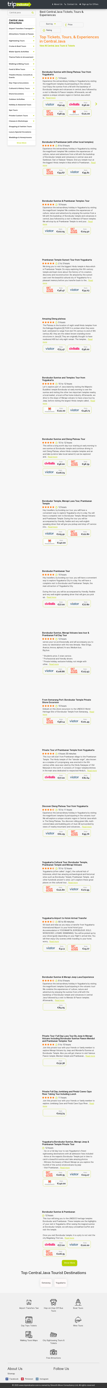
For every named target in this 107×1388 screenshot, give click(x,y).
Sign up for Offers (88, 4)
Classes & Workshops (18, 121)
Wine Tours (78, 1321)
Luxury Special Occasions (20, 132)
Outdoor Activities (17, 99)
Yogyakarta (60, 1283)
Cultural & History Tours (19, 88)
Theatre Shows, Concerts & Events (20, 76)
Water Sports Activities (19, 51)
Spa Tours (13, 110)
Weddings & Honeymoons (20, 137)
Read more (50, 98)
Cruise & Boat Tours (17, 46)
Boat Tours (78, 1304)
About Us (57, 4)
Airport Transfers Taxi (29, 1304)
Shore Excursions (16, 94)
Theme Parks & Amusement (21, 57)
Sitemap (11, 1374)
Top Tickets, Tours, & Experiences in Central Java (69, 39)
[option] (54, 104)
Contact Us (71, 4)
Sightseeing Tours (17, 40)
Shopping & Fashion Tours (20, 126)
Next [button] (95, 104)
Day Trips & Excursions (19, 83)
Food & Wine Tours (17, 69)
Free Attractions (53, 1354)
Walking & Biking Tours (19, 64)
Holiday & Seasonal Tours (20, 104)
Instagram (42, 1379)
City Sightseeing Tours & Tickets (53, 1337)
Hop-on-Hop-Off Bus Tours (53, 1305)
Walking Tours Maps (29, 1336)
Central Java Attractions (16, 21)
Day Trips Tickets (29, 1321)
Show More (21, 143)
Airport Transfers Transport (21, 28)
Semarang (46, 1283)
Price (68, 25)
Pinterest (27, 1379)
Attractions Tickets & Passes (21, 34)
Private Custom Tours (18, 115)
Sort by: (50, 24)
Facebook (12, 1379)
